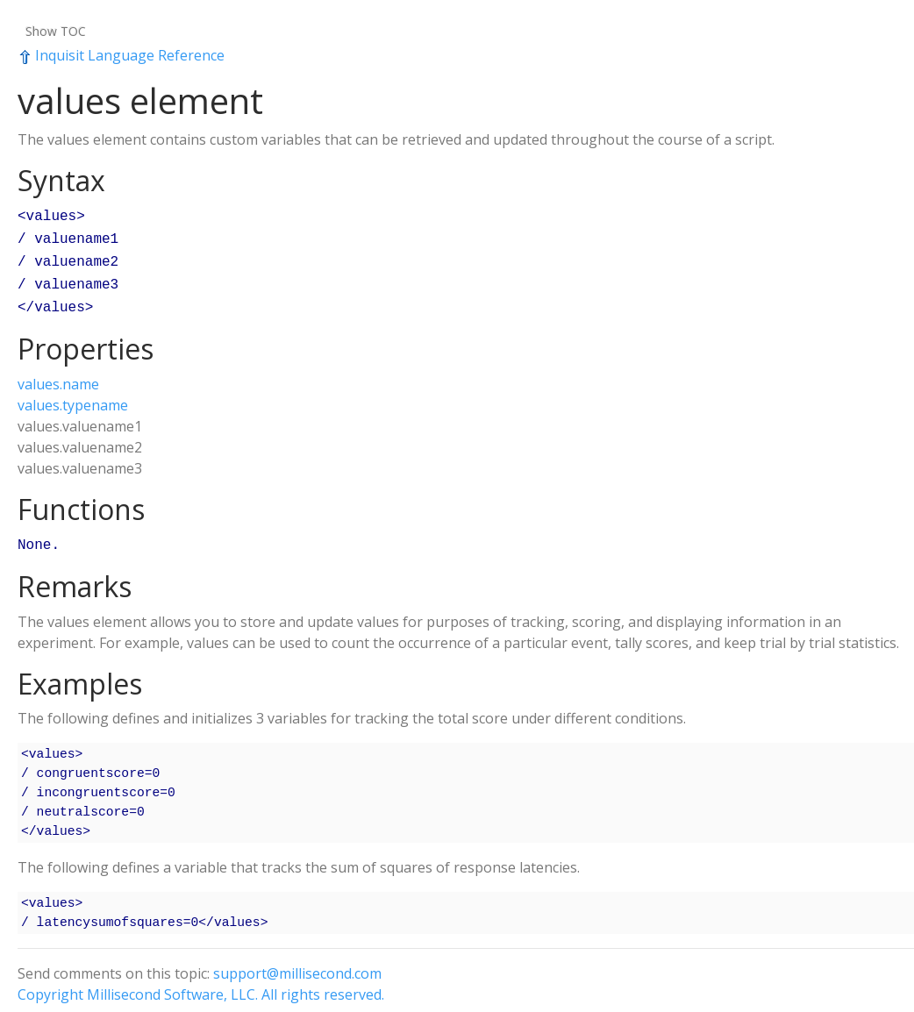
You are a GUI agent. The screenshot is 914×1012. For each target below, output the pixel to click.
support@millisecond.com (297, 963)
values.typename (73, 396)
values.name (58, 375)
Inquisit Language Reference (121, 55)
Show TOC (55, 31)
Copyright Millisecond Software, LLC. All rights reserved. (201, 984)
